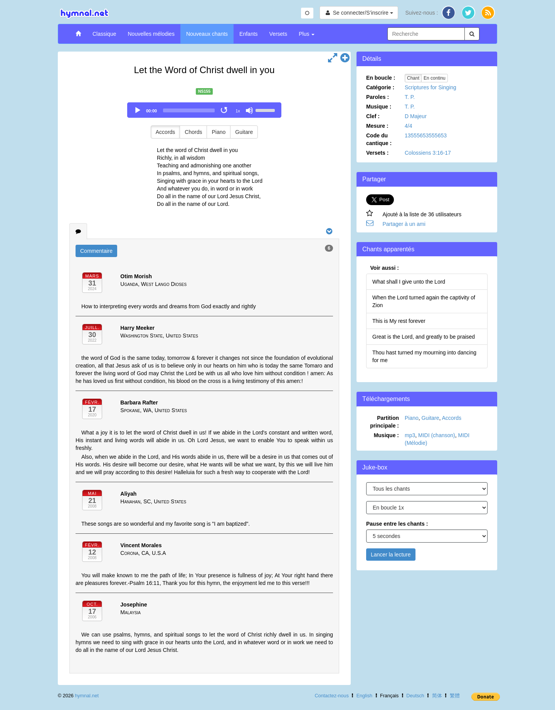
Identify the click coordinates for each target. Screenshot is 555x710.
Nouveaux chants (207, 34)
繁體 (455, 695)
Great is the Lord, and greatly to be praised (423, 337)
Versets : (377, 153)
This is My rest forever (399, 321)
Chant (413, 78)
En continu (435, 78)
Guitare (244, 132)
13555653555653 (426, 135)
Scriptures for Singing (430, 87)
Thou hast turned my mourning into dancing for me (424, 356)
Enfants (248, 34)
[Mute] (249, 110)
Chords (193, 132)
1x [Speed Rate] (237, 111)
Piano (218, 132)
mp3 (410, 435)
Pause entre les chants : (397, 524)
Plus (306, 34)
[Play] (137, 110)
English (364, 695)
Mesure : (377, 126)
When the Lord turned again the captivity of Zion (423, 301)
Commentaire (96, 251)
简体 (437, 695)
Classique (104, 34)
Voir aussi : (384, 268)
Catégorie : (380, 87)
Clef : (373, 116)
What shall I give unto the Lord (408, 282)
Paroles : (377, 97)
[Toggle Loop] (225, 110)
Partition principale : (384, 422)
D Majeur (416, 116)
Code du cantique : (379, 139)
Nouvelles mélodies (151, 34)
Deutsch (415, 695)
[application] (204, 110)
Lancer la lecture (391, 554)
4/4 (408, 126)
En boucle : (380, 78)
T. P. (410, 97)
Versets (278, 34)
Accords (165, 132)
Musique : (378, 107)
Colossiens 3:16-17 (428, 153)
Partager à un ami (404, 224)
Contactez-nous (331, 695)
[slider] (189, 110)
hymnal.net (87, 695)
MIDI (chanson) (436, 435)
